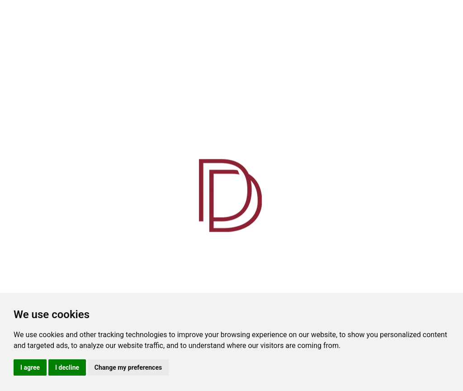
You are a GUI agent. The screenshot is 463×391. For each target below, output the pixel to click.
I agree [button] (30, 367)
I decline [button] (67, 367)
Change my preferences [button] (128, 367)
